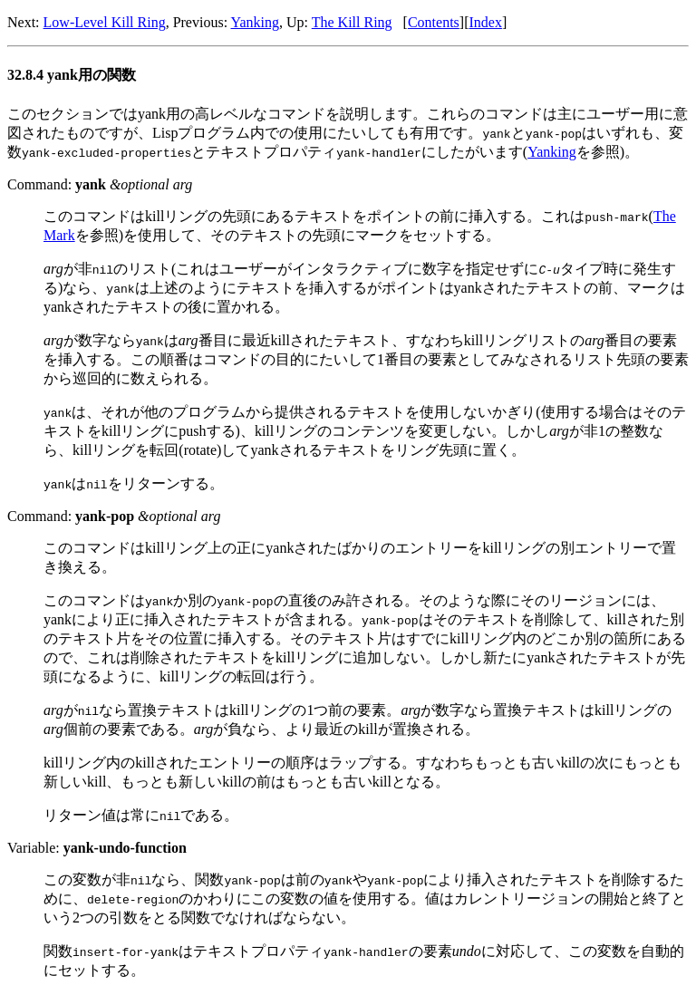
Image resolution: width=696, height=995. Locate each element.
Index (485, 22)
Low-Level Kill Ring (105, 22)
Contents (433, 22)
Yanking (255, 22)
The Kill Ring (352, 22)
